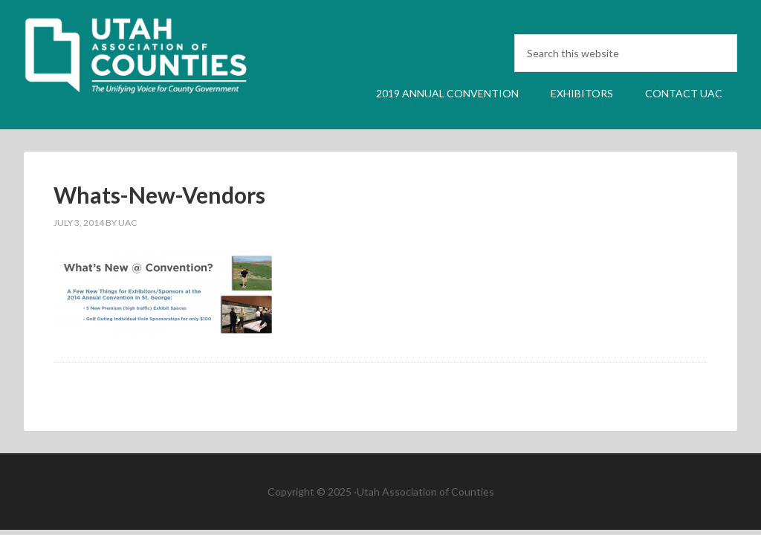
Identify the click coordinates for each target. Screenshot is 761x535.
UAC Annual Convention (150, 61)
